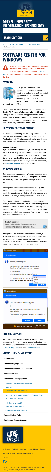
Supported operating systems (16, 410)
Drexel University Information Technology (23, 23)
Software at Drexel (11, 374)
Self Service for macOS (13, 403)
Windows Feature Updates (15, 407)
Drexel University (25, 9)
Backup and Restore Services (15, 420)
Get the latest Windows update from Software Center (24, 395)
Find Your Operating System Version (18, 384)
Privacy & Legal (33, 449)
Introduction (9, 359)
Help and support (13, 163)
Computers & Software (15, 44)
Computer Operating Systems (15, 379)
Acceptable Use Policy (12, 415)
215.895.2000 (13, 470)
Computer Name (33, 347)
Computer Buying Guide (13, 364)
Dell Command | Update (14, 399)
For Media (15, 449)
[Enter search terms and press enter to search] (25, 30)
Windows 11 (9, 387)
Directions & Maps (9, 453)
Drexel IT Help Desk (11, 347)
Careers (23, 449)
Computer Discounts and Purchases (18, 369)
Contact (42, 449)
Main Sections (13, 38)
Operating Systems (33, 44)
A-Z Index (6, 449)
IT (3, 44)
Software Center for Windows (16, 391)
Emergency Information (25, 453)
